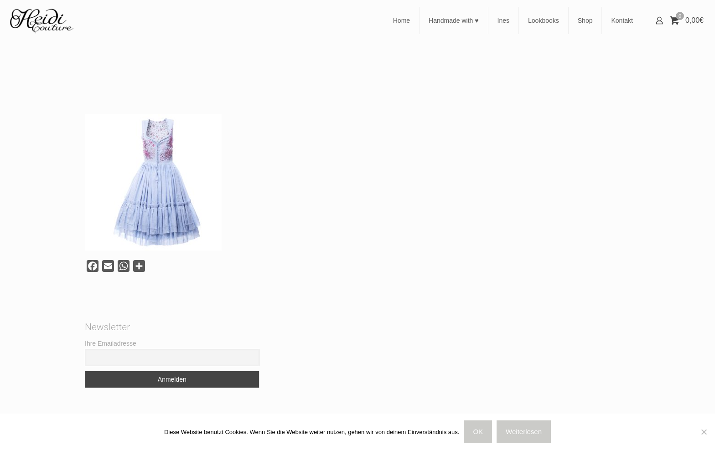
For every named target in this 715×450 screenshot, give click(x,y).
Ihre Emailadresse (110, 343)
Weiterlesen (524, 431)
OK (478, 431)
